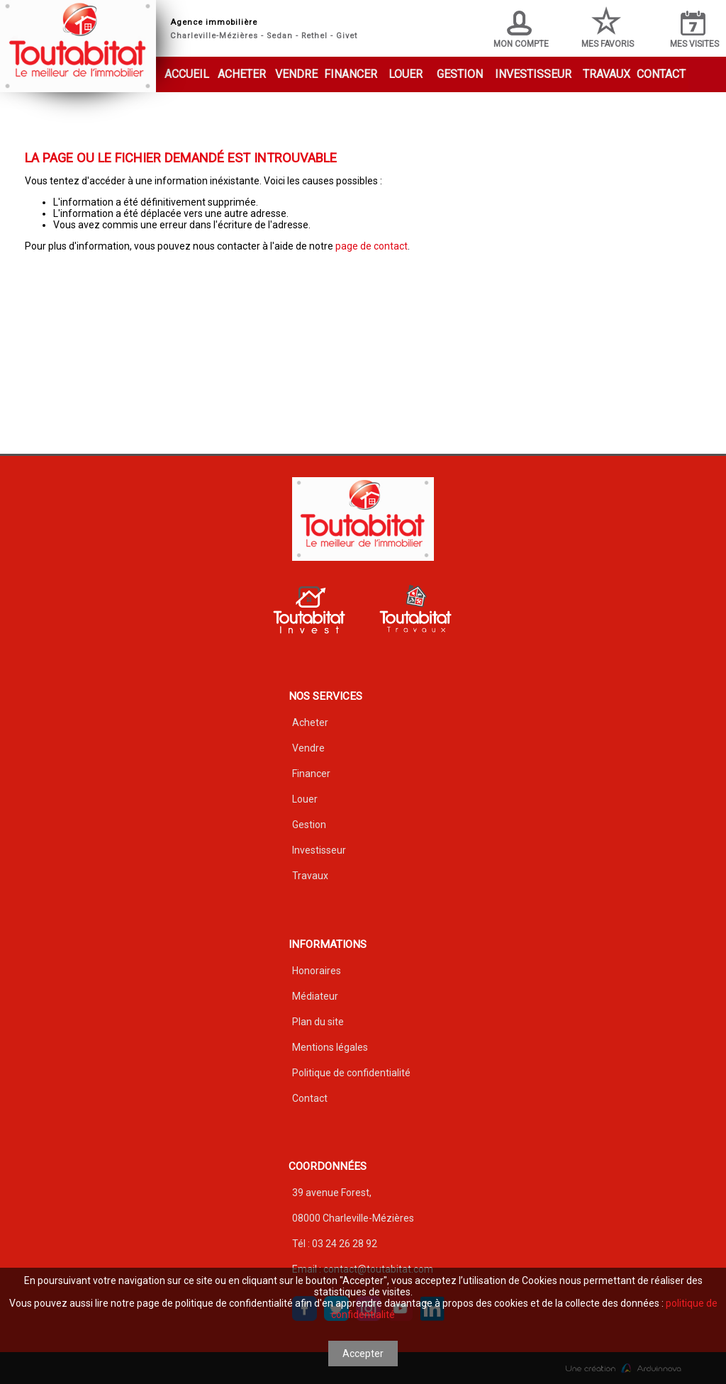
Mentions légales (330, 1047)
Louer (406, 74)
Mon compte (521, 30)
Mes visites (694, 30)
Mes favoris (607, 27)
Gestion (460, 74)
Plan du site (318, 1021)
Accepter (363, 1353)
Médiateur (315, 996)
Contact (661, 74)
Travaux (606, 74)
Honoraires (316, 970)
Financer (350, 74)
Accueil (186, 74)
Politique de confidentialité (351, 1072)
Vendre (296, 74)
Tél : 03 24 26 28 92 (334, 1243)
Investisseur (533, 74)
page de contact (371, 246)
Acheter (242, 74)
